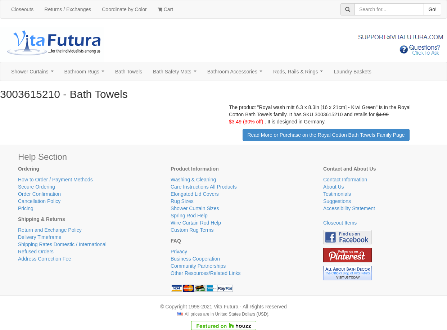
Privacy (179, 251)
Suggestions (337, 201)
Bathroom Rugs (85, 73)
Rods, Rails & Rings (299, 73)
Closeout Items (340, 223)
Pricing (25, 208)
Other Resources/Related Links (206, 273)
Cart (165, 9)
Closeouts (22, 9)
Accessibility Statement (349, 208)
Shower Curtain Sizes (195, 208)
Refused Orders (36, 251)
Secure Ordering (36, 187)
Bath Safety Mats (176, 73)
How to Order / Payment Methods (55, 179)
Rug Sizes (182, 201)
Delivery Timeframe (40, 237)
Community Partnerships (198, 266)
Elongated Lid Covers (195, 194)
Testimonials (337, 194)
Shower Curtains (33, 73)
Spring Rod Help (189, 215)
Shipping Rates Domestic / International (62, 244)
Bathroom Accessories (236, 73)
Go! (432, 9)
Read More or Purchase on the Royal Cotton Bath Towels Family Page (326, 135)
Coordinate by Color (124, 9)
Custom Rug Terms (192, 230)
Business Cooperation (195, 259)
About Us (333, 187)
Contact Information (345, 179)
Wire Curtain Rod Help (196, 223)
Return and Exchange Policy (50, 230)
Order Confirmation (39, 194)
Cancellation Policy (39, 201)
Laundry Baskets (352, 71)
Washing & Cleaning (193, 179)
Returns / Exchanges (67, 9)
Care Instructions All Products (204, 187)
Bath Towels (128, 71)
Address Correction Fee (44, 259)
